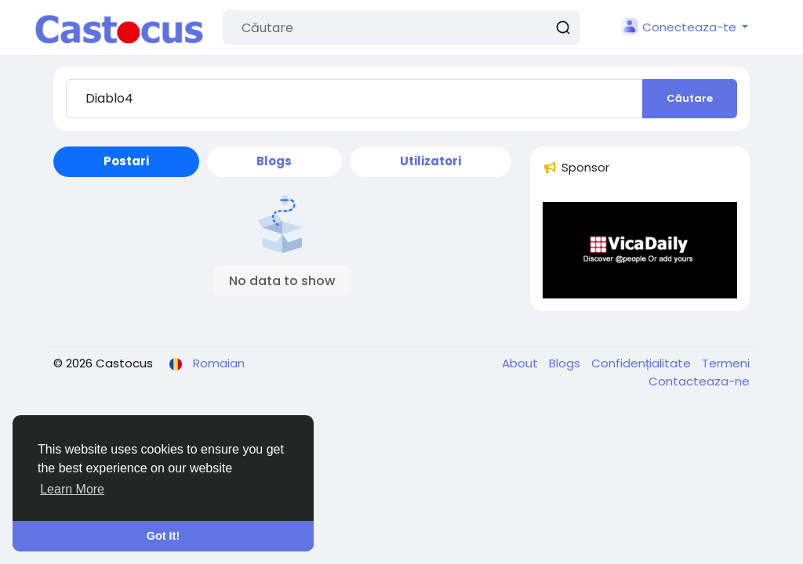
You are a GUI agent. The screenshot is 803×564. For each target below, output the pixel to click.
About (521, 363)
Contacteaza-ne (699, 381)
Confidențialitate (642, 363)
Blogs (566, 363)
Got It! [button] (163, 536)
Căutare (690, 98)
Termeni (726, 363)
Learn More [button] (72, 489)
